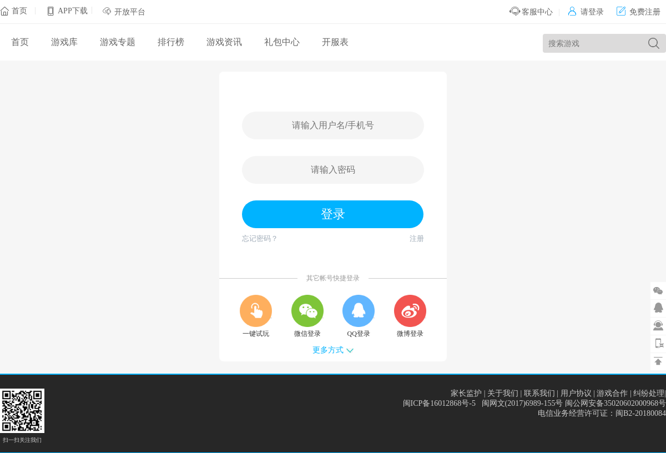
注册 (417, 238)
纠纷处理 (648, 393)
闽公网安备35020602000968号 (615, 403)
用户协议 (576, 393)
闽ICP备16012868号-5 (439, 403)
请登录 (586, 12)
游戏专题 (117, 42)
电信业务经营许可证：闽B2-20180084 (602, 413)
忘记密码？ (260, 238)
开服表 (335, 42)
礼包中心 (282, 42)
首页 (19, 11)
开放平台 (129, 12)
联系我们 (539, 393)
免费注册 (638, 12)
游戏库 (64, 42)
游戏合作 (612, 393)
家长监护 (466, 393)
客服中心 (531, 12)
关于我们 (502, 393)
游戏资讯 (224, 42)
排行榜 (171, 42)
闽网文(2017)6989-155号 (522, 403)
